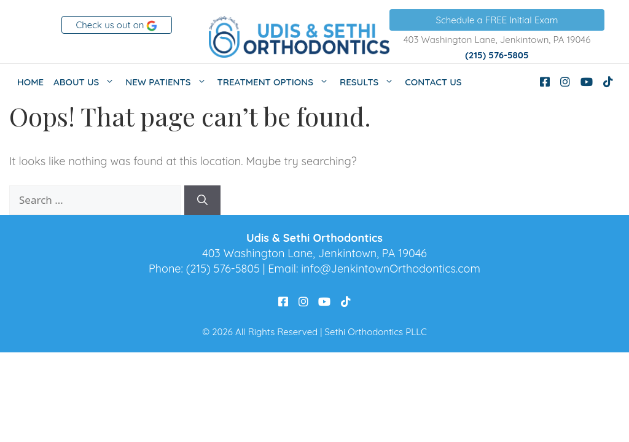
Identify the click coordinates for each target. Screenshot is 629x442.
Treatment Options (276, 82)
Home (30, 82)
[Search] (202, 200)
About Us (86, 82)
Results (370, 82)
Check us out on (117, 25)
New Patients (168, 82)
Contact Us (433, 82)
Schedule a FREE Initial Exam (497, 20)
